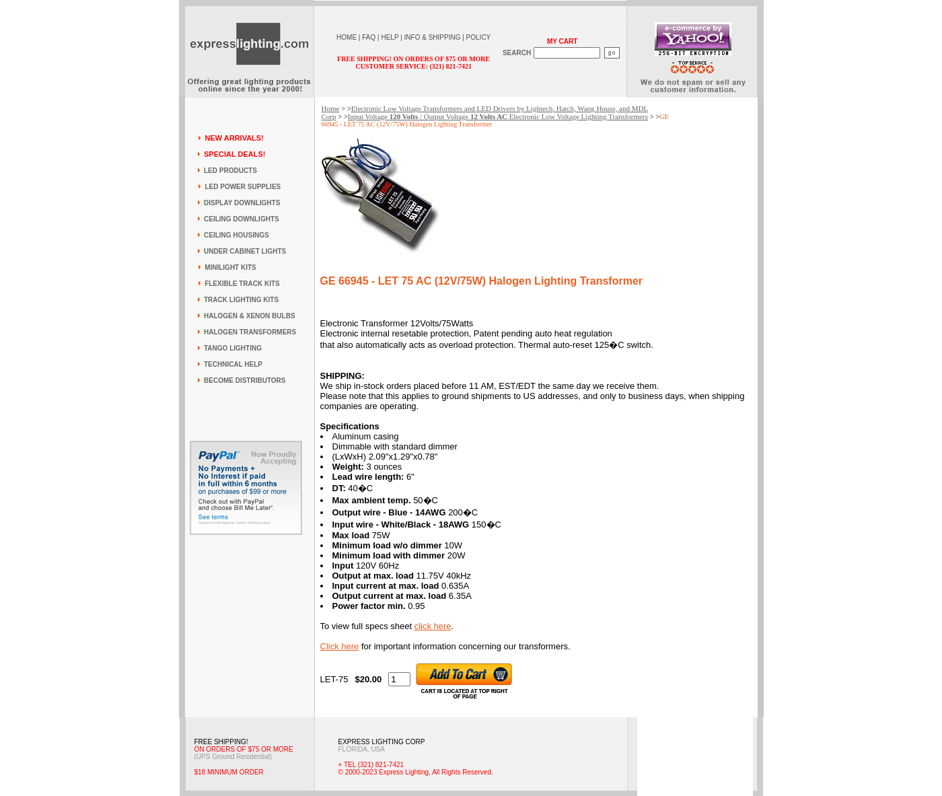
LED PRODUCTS (230, 170)
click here (432, 626)
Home (331, 108)
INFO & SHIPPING (432, 37)
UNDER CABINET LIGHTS (245, 251)
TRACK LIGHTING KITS (241, 299)
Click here (339, 646)
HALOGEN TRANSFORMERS (250, 332)
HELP (389, 37)
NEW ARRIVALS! (234, 138)
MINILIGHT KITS (230, 267)
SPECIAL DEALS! (234, 154)
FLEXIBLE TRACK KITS (242, 283)
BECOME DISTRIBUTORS (245, 380)
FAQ (368, 37)
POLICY (478, 37)
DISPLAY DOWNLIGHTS (242, 203)
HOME (346, 37)
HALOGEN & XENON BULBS (249, 316)
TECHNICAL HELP (233, 364)
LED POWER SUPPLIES (243, 186)
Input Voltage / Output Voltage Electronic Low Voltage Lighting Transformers (498, 116)
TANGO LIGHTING (233, 348)
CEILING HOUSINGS (236, 235)
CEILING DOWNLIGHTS (241, 219)
